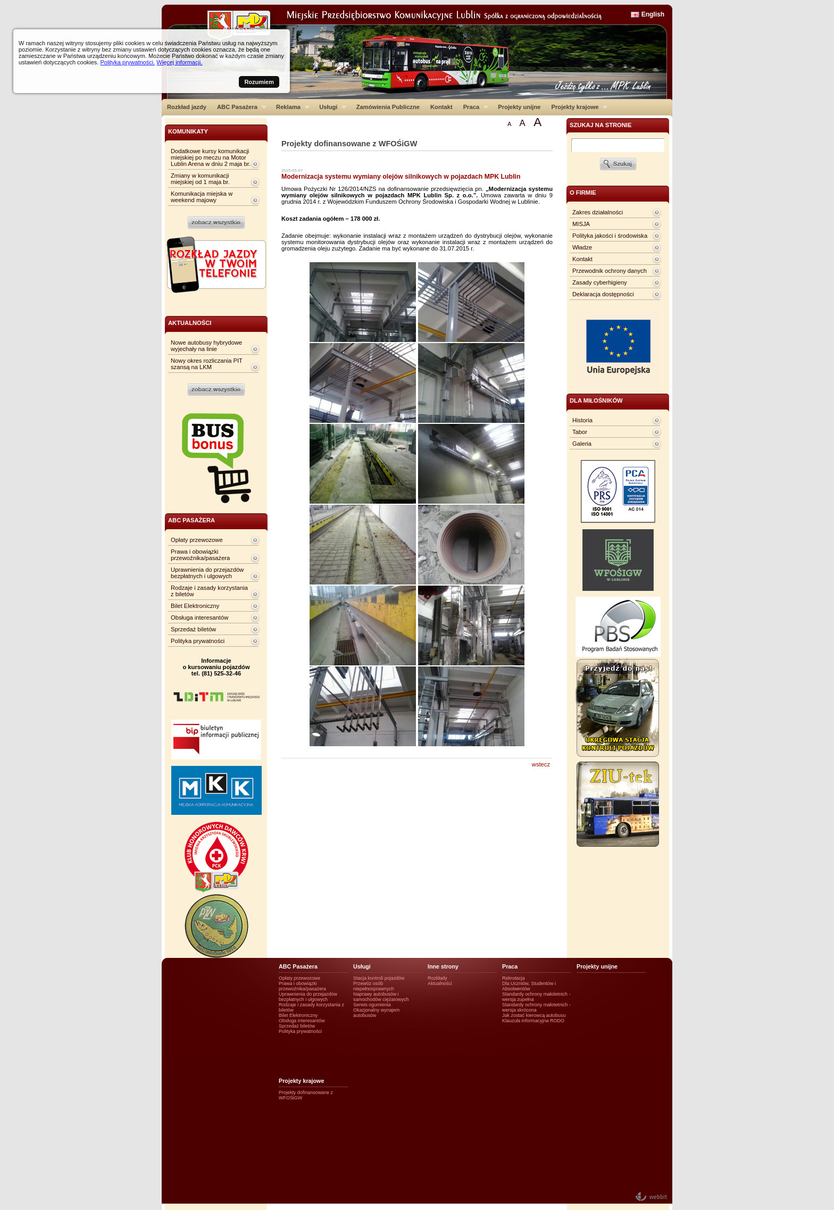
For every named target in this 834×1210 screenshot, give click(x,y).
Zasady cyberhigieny (599, 282)
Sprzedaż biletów (193, 629)
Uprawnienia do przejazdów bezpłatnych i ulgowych (207, 572)
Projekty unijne (519, 107)
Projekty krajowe (577, 107)
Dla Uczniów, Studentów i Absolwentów (529, 986)
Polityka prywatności (197, 641)
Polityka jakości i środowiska (609, 235)
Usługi (330, 107)
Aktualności (440, 983)
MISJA (581, 224)
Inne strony (443, 966)
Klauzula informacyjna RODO (533, 1020)
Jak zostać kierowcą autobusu (533, 1015)
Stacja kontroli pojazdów (379, 978)
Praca (473, 107)
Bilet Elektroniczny (195, 606)
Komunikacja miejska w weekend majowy (201, 196)
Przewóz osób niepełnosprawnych (373, 986)
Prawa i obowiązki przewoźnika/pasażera (200, 554)
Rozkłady (437, 978)
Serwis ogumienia (372, 1004)
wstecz (541, 764)
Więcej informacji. (179, 62)
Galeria (581, 443)
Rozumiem (259, 82)
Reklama (290, 107)
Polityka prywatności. (127, 62)
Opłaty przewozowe (197, 540)
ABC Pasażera (239, 107)
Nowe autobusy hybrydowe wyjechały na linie (206, 345)
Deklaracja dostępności (603, 294)
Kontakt (441, 107)
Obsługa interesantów (199, 617)
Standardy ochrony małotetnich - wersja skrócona (536, 1007)
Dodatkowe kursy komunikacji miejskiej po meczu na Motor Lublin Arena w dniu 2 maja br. (211, 157)
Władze (582, 247)
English (652, 14)
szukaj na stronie (600, 125)
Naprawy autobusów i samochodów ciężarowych (381, 996)
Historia (582, 420)
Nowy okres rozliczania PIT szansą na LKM (207, 363)
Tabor (579, 432)
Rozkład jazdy (186, 107)
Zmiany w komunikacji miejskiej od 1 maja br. (200, 178)
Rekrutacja (513, 978)
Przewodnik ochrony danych (609, 271)
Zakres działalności (597, 212)
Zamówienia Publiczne (388, 107)
